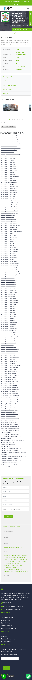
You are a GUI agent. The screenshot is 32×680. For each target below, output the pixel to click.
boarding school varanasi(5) (8, 369)
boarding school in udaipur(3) (8, 347)
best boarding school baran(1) (9, 135)
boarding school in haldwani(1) (9, 223)
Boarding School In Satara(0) (8, 330)
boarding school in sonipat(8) (8, 343)
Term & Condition (7, 617)
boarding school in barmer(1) (8, 180)
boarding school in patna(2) (8, 308)
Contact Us (8, 516)
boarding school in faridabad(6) (9, 209)
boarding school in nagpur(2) (8, 290)
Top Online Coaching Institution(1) (9, 462)
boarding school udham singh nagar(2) (11, 365)
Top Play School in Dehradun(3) (9, 464)
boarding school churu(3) (7, 160)
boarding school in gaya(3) (8, 215)
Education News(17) (6, 432)
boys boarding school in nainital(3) (10, 424)
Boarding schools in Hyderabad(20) (10, 395)
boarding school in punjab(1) (8, 312)
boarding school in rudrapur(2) (9, 328)
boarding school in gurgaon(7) (8, 219)
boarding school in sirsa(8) (8, 339)
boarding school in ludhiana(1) (9, 270)
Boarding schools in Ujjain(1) (8, 412)
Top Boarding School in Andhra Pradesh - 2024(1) (13, 456)
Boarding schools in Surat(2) (8, 408)
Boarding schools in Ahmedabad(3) (10, 375)
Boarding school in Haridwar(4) (9, 227)
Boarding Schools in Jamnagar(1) (9, 397)
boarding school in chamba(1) (8, 200)
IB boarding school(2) (6, 438)
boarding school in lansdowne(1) (9, 265)
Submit (6, 668)
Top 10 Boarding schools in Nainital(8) (10, 450)
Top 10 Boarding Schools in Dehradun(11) (11, 448)
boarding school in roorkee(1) (8, 326)
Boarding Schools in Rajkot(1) (8, 404)
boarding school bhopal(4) (8, 158)
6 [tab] (22, 120)
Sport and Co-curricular (9, 85)
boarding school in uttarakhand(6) (10, 349)
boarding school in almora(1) (8, 164)
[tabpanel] (16, 107)
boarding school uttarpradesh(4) (9, 367)
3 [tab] (15, 120)
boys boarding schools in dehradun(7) (11, 426)
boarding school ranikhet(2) (8, 363)
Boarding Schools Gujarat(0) (8, 373)
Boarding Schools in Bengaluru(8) (9, 381)
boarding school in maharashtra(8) (10, 272)
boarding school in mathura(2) (9, 280)
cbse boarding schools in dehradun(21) (11, 428)
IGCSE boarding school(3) (7, 442)
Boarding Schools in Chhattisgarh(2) (10, 389)
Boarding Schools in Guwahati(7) (9, 393)
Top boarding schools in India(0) (9, 458)
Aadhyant (4, 637)
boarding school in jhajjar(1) (8, 243)
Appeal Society (6, 641)
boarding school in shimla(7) (8, 332)
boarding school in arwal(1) (8, 174)
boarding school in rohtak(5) (8, 324)
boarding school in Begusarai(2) (9, 184)
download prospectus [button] (21, 29)
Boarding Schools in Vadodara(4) (9, 414)
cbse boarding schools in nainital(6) (10, 430)
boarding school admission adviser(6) (10, 154)
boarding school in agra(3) (8, 162)
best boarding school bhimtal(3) (9, 138)
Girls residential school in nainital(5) (10, 434)
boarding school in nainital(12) (9, 292)
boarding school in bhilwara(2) (9, 192)
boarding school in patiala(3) (8, 306)
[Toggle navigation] (28, 8)
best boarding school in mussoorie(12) (11, 148)
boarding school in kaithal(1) (8, 247)
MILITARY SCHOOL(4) (6, 446)
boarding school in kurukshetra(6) (10, 263)
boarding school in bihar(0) (8, 196)
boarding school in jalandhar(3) (9, 241)
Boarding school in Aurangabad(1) (10, 176)
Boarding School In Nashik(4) (8, 294)
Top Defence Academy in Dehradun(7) (11, 460)
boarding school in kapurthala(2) (9, 251)
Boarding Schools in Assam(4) (8, 379)
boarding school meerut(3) (8, 359)
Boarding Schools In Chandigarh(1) (10, 387)
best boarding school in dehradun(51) (10, 144)
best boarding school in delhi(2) (9, 146)
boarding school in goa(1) (7, 217)
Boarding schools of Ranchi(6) (8, 420)
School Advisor (6, 623)
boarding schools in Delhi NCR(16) (9, 391)
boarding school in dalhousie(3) (9, 205)
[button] (28, 676)
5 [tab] (20, 120)
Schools (8, 33)
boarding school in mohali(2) (8, 284)
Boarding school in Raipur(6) (8, 314)
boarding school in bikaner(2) (8, 198)
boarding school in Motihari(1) (8, 286)
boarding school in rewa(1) (8, 318)
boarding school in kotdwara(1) (9, 261)
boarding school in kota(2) (7, 259)
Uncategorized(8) (5, 467)
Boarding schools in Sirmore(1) (9, 406)
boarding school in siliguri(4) (8, 335)
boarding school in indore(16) (8, 235)
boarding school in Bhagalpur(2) (9, 186)
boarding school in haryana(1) (9, 229)
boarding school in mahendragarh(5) (10, 274)
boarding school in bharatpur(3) (9, 188)
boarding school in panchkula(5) (9, 302)
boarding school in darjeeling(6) (9, 207)
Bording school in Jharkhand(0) (9, 422)
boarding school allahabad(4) (8, 156)
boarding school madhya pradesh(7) (10, 357)
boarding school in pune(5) (8, 310)
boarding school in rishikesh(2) (9, 322)
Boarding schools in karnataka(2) (9, 402)
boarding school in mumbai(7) (8, 288)
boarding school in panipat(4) (8, 304)
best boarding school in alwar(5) (9, 142)
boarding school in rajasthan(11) (9, 316)
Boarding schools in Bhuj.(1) (8, 383)
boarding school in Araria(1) (8, 172)
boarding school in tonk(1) (7, 345)
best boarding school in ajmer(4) (9, 140)
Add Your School (6, 626)
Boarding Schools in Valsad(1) (8, 416)
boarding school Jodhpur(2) (8, 353)
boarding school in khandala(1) (9, 257)
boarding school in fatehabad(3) (9, 211)
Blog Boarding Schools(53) (7, 152)
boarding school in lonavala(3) (9, 267)
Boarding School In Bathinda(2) (9, 182)
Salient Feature (7, 89)
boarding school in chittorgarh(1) (9, 203)
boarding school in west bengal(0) (9, 351)
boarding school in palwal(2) (8, 298)
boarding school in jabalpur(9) (8, 237)
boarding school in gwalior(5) (8, 221)
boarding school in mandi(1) (8, 278)
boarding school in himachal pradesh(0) (11, 231)
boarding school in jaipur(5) (8, 239)
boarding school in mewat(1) (8, 282)
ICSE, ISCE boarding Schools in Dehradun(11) (12, 440)
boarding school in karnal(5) (8, 253)
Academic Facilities (8, 81)
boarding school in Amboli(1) (8, 168)
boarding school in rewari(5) (8, 320)
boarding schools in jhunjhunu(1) (9, 400)
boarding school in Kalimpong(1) (9, 249)
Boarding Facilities (8, 77)
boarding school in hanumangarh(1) (10, 225)
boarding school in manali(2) (8, 276)
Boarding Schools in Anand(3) (8, 377)
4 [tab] (17, 120)
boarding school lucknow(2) (8, 355)
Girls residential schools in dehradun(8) (11, 436)
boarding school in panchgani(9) (9, 300)
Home (2, 33)
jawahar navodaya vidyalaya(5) (9, 444)
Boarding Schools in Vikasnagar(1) (10, 418)
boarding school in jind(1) (7, 245)
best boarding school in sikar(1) (9, 150)
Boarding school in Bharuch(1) (8, 190)
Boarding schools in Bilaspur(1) (9, 385)
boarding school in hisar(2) (8, 233)
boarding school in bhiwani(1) (8, 194)
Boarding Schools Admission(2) (9, 371)
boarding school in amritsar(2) (8, 170)
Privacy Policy (5, 620)
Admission (6, 93)
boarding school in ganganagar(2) (9, 213)
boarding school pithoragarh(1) (9, 361)
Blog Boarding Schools (8, 628)
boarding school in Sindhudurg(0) (9, 337)
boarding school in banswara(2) (9, 178)
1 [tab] (9, 120)
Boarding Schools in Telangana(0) (9, 410)
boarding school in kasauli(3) (8, 255)
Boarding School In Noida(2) (8, 296)
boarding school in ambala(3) (8, 166)
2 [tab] (12, 120)
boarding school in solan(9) (8, 341)
